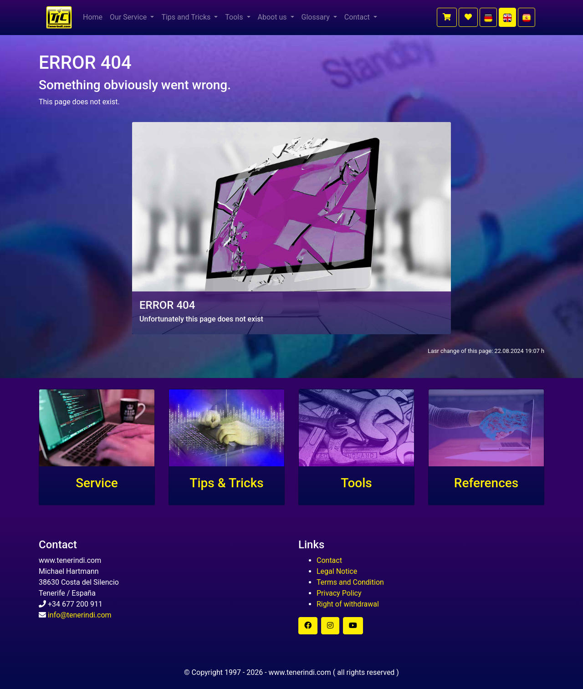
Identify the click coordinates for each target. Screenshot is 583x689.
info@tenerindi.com (80, 615)
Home (92, 17)
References (486, 482)
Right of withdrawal (348, 604)
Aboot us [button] (273, 17)
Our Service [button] (129, 17)
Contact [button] (358, 17)
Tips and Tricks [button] (186, 17)
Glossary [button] (317, 17)
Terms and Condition (350, 582)
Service (97, 482)
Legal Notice (337, 571)
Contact (329, 560)
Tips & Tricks (226, 482)
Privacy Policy (339, 593)
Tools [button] (235, 17)
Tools (356, 482)
